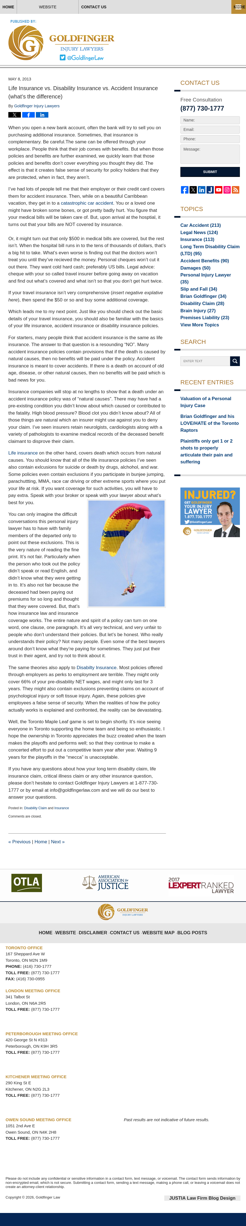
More (234, 7)
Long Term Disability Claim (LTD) (205, 265)
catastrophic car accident (87, 217)
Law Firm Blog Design (213, 1212)
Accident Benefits (200, 276)
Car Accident (197, 239)
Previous (19, 856)
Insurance (61, 822)
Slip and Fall (195, 299)
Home (28, 7)
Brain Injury (195, 322)
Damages (193, 283)
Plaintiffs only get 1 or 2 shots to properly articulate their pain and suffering (209, 455)
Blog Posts (187, 943)
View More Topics (196, 338)
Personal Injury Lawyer (205, 291)
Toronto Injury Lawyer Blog (61, 40)
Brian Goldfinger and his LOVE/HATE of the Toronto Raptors (205, 434)
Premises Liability (201, 330)
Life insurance (23, 467)
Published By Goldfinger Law (200, 39)
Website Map (157, 943)
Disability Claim (35, 822)
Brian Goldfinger (199, 307)
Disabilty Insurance (97, 681)
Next (57, 856)
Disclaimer (98, 943)
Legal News (196, 247)
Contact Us (152, 7)
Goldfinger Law (48, 1211)
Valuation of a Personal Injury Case (207, 415)
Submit (210, 186)
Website (86, 7)
